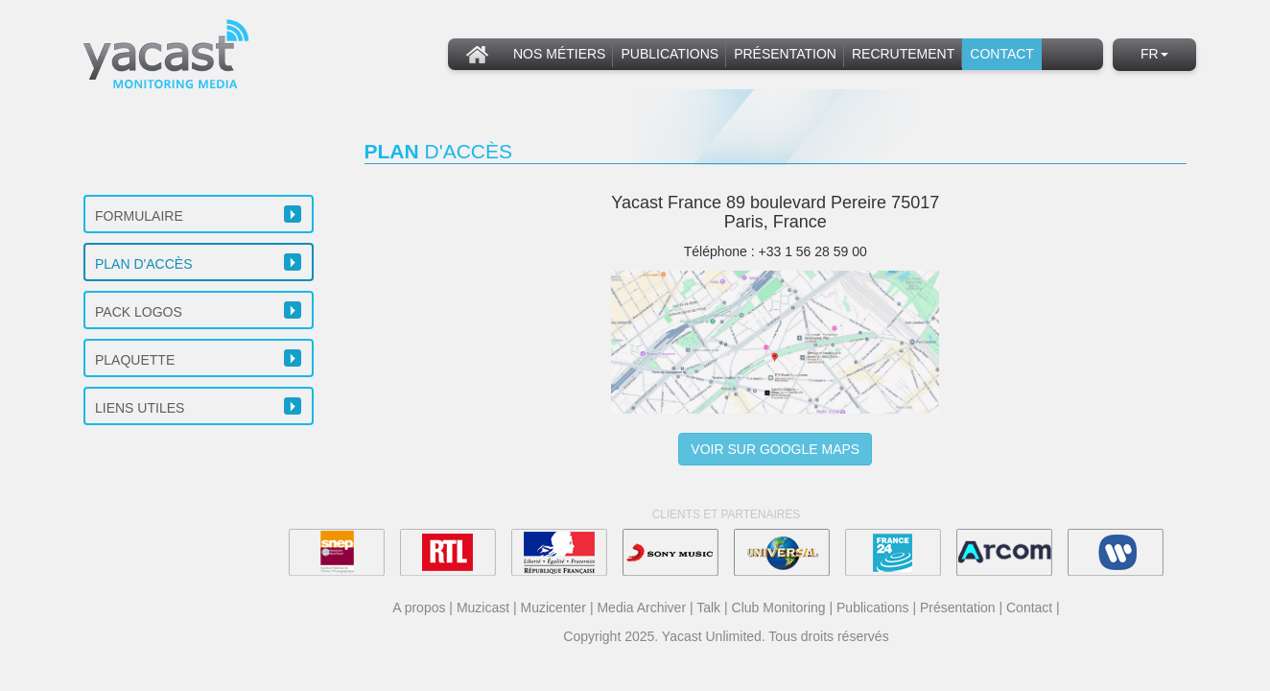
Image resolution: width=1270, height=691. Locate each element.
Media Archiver (641, 607)
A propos (418, 607)
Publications (669, 53)
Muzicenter (553, 607)
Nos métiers (559, 53)
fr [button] (1154, 53)
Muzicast (483, 607)
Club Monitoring (779, 607)
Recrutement (903, 53)
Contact (1002, 53)
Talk (708, 607)
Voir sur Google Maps (775, 449)
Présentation (785, 53)
